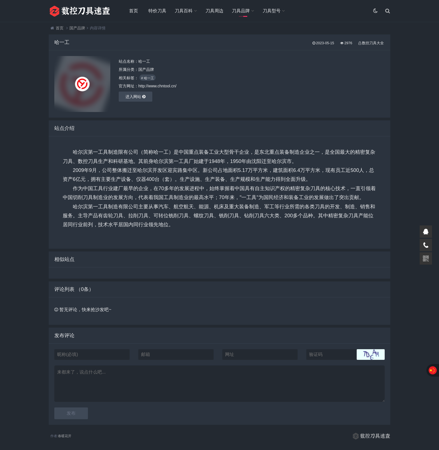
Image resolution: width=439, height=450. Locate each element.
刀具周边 (214, 10)
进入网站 (135, 96)
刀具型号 (272, 10)
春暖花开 (64, 436)
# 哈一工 (147, 78)
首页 (133, 10)
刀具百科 (184, 10)
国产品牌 (77, 28)
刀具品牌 (241, 10)
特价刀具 (157, 10)
